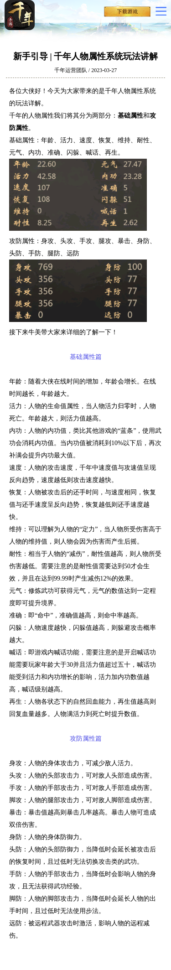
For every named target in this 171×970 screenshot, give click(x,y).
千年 (32, 15)
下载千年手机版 (127, 13)
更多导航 (160, 11)
